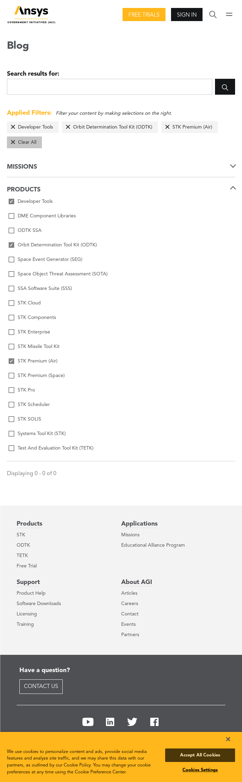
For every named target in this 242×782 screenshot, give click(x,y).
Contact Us (41, 686)
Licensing (27, 614)
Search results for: (33, 74)
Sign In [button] (187, 15)
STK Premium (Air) (192, 127)
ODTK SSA (30, 230)
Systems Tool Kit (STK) (42, 433)
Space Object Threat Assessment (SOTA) (63, 274)
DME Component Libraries (47, 216)
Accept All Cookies (200, 755)
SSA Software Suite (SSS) (45, 288)
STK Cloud (29, 303)
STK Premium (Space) (41, 375)
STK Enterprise (34, 332)
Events (128, 624)
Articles (129, 593)
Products (29, 524)
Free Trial (27, 566)
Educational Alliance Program (153, 545)
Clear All (27, 142)
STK (21, 535)
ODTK (23, 545)
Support (28, 582)
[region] (121, 757)
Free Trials (144, 15)
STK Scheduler (34, 404)
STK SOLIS (29, 419)
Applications (139, 524)
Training (25, 624)
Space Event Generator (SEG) (50, 259)
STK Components (37, 317)
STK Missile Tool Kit (39, 346)
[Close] (228, 739)
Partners (130, 634)
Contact (129, 614)
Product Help (31, 593)
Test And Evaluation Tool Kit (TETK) (55, 448)
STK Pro (26, 390)
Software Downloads (39, 603)
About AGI (136, 582)
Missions (130, 535)
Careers (129, 603)
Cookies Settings (200, 770)
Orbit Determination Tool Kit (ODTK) (112, 127)
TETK (22, 555)
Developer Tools (35, 127)
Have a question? (44, 670)
